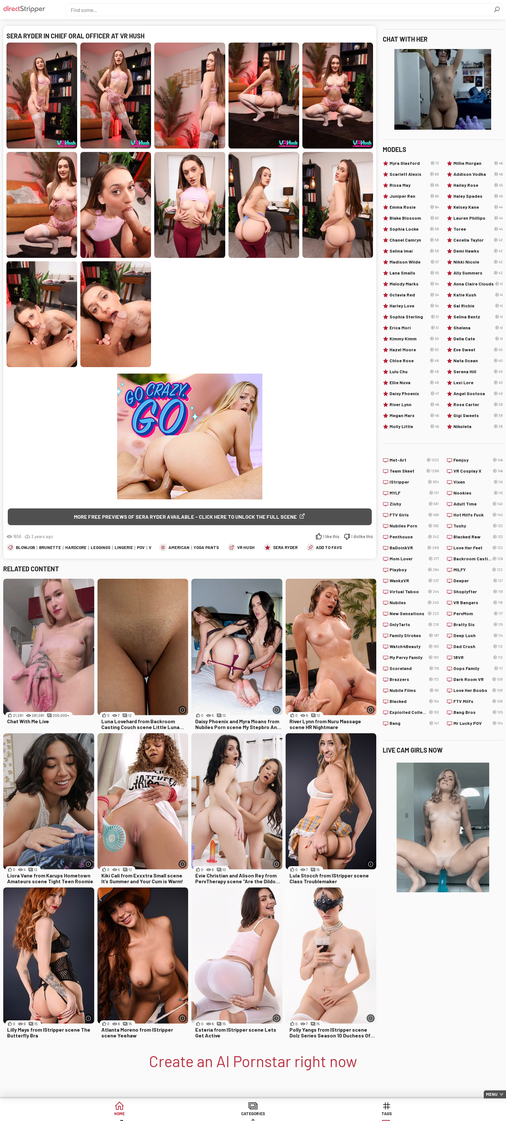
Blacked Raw (478, 537)
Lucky (352, 1114)
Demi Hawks (478, 251)
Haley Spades (478, 196)
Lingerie (124, 548)
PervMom (478, 613)
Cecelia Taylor (478, 240)
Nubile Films (414, 690)
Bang (414, 723)
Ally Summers (478, 273)
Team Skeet (414, 471)
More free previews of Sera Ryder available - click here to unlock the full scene (185, 517)
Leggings (100, 548)
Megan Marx (414, 415)
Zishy (414, 504)
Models (302, 1114)
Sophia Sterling (414, 317)
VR (151, 548)
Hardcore (75, 548)
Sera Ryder (285, 548)
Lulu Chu (414, 371)
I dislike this (362, 537)
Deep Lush (478, 635)
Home (105, 1114)
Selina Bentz (478, 317)
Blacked (414, 701)
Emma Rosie (414, 207)
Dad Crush (478, 646)
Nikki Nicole (478, 262)
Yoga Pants (206, 548)
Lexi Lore (478, 382)
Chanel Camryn (414, 240)
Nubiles (414, 602)
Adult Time (478, 504)
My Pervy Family (414, 657)
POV (141, 548)
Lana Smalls (414, 273)
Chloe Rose (414, 361)
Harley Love (414, 306)
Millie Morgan (478, 163)
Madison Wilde (414, 262)
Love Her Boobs (478, 690)
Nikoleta (478, 426)
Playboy (414, 570)
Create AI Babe (401, 1114)
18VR (478, 657)
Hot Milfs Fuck (478, 515)
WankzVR (414, 581)
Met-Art (414, 460)
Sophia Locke (414, 229)
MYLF (414, 493)
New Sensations (414, 613)
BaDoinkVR (414, 548)
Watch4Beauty (414, 646)
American (178, 548)
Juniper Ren (414, 196)
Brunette (50, 548)
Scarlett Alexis (414, 174)
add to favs (329, 548)
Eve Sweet (478, 350)
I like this (331, 537)
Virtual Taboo (414, 592)
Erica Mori (414, 328)
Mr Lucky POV (478, 723)
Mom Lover (414, 559)
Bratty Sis (478, 624)
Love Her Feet (478, 548)
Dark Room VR (478, 679)
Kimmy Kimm (414, 339)
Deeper (478, 581)
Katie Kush (478, 295)
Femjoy (478, 460)
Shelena (478, 328)
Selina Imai (414, 251)
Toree (478, 229)
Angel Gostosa (478, 393)
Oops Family (478, 668)
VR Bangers (478, 602)
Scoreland (414, 668)
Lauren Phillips (478, 218)
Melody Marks (414, 284)
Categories (154, 1114)
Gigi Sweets (478, 415)
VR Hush (246, 548)
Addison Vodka (478, 174)
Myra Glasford (414, 163)
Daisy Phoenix (414, 393)
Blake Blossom (414, 218)
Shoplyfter (478, 592)
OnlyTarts (414, 624)
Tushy (478, 526)
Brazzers (414, 679)
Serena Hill (478, 371)
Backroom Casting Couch (478, 559)
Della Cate (478, 339)
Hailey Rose (478, 185)
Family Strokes (414, 635)
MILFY (478, 570)
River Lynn (414, 404)
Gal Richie (478, 306)
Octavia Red (414, 295)
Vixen (478, 482)
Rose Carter (478, 404)
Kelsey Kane (478, 207)
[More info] (182, 710)
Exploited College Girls (414, 712)
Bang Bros (478, 712)
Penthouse (414, 537)
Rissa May (414, 185)
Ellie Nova (414, 382)
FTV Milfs (478, 701)
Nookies (478, 493)
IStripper (414, 482)
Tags (203, 1114)
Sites (253, 1114)
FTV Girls (414, 515)
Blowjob (25, 548)
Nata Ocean (478, 361)
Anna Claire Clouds (478, 284)
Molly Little (414, 426)
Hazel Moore (414, 350)
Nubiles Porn (414, 526)
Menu (492, 1094)
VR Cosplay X (478, 471)
